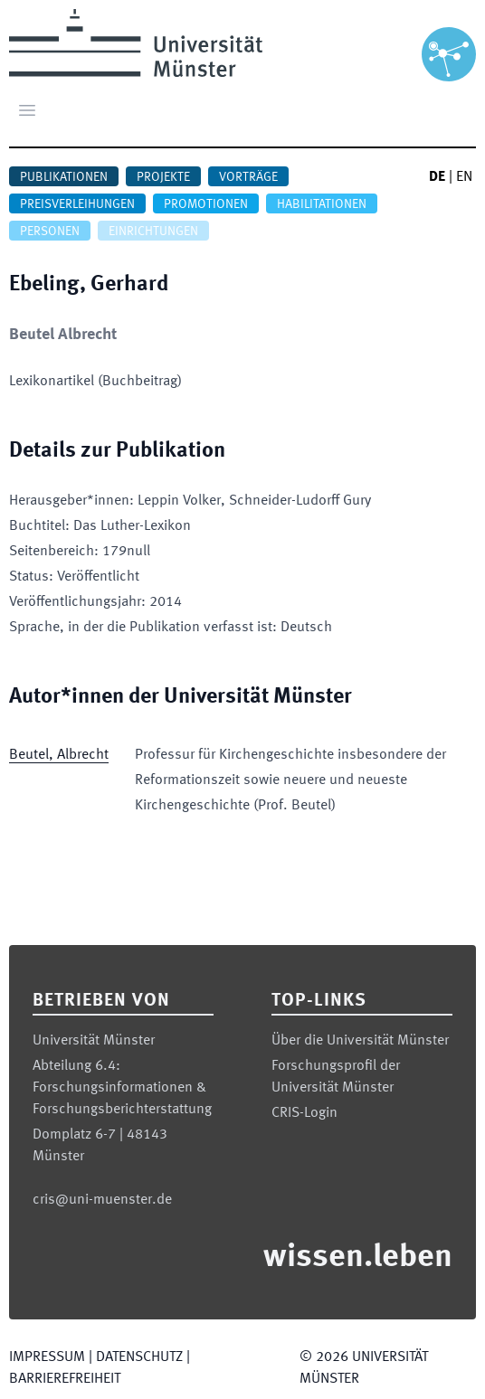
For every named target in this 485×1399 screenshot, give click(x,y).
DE (437, 177)
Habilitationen (321, 204)
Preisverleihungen (77, 204)
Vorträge (248, 177)
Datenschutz (139, 1357)
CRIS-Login (304, 1113)
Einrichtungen (153, 231)
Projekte (163, 177)
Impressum (47, 1357)
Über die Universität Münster (360, 1041)
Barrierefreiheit (64, 1379)
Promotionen (206, 204)
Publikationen (64, 177)
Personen (50, 231)
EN (464, 177)
